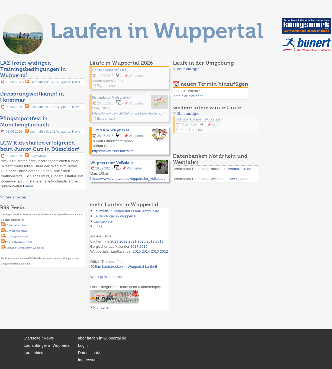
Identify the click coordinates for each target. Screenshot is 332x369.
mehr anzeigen (15, 197)
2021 (132, 241)
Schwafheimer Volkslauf (199, 119)
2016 (144, 246)
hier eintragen (192, 96)
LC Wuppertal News (16, 225)
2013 (155, 251)
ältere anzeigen (188, 69)
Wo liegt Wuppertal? (106, 277)
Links (98, 226)
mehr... (30, 186)
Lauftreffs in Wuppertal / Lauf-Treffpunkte (126, 211)
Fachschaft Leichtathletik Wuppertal (24, 247)
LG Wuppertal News (16, 231)
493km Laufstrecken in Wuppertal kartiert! (123, 266)
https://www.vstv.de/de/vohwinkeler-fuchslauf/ (128, 113)
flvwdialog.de (238, 179)
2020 (141, 241)
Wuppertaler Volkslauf (112, 163)
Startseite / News (39, 338)
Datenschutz (89, 353)
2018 (160, 241)
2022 (123, 241)
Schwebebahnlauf (109, 70)
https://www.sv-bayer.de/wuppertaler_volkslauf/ (127, 179)
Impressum (88, 360)
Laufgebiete (103, 221)
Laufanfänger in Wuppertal (115, 216)
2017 (134, 246)
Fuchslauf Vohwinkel (111, 97)
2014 (146, 251)
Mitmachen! (102, 307)
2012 (164, 251)
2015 (137, 251)
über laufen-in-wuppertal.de (102, 338)
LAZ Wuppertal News (16, 236)
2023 (114, 241)
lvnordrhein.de (239, 169)
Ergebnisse (106, 86)
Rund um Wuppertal (111, 130)
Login (83, 345)
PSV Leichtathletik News (18, 242)
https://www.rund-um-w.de (113, 151)
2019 (151, 241)
